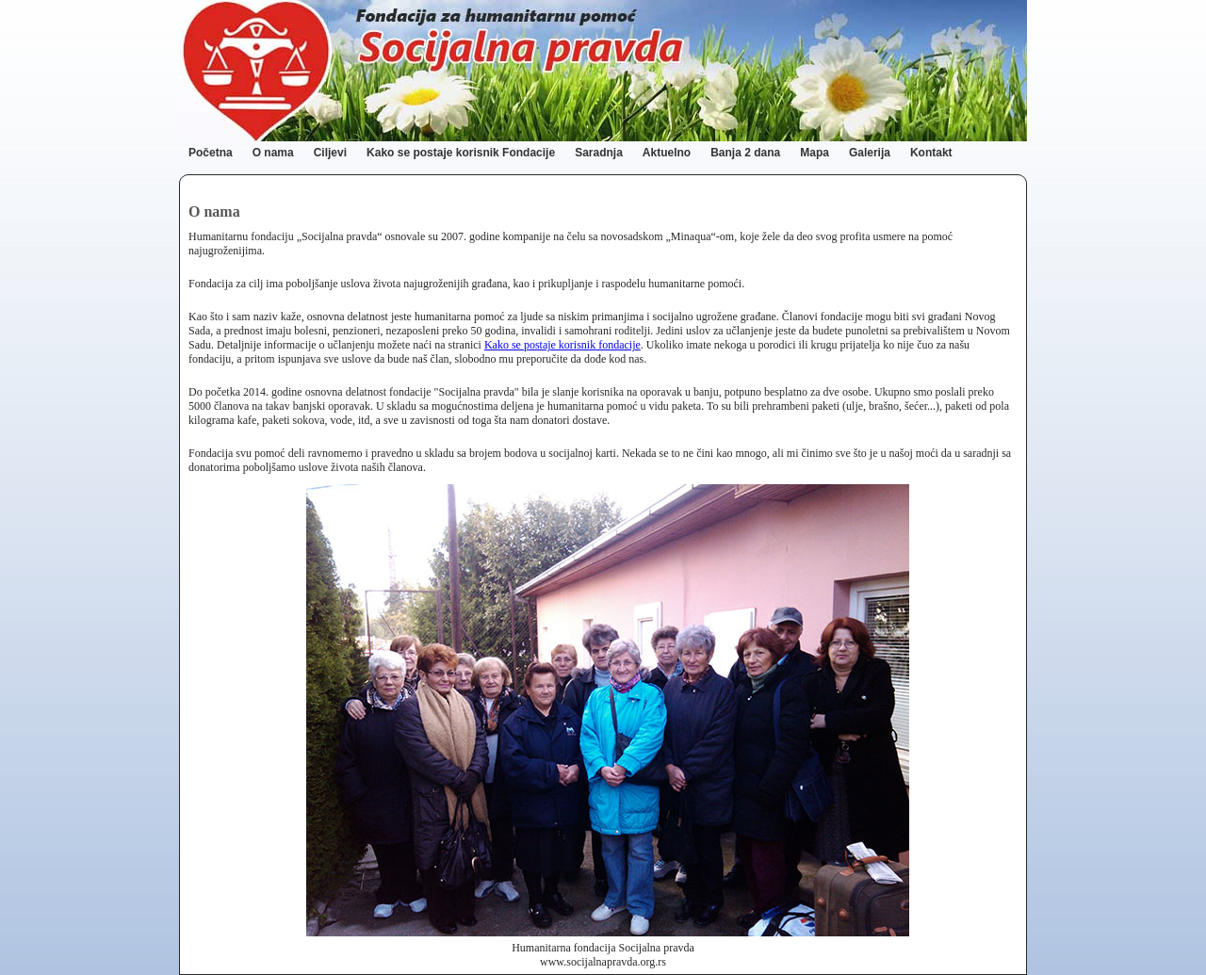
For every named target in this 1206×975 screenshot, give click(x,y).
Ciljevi (330, 152)
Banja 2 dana (745, 152)
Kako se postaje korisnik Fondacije (461, 152)
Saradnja (599, 152)
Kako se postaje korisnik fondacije (562, 344)
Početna (210, 152)
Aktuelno (667, 152)
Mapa (814, 152)
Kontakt (931, 152)
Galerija (869, 152)
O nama (273, 152)
